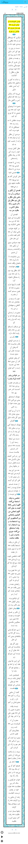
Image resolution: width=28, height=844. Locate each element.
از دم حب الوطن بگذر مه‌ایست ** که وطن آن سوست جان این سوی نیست (14, 347)
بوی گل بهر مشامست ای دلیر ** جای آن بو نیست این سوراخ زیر (14, 650)
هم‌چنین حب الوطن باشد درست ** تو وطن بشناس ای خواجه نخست (14, 682)
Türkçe (21, 6)
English (16, 6)
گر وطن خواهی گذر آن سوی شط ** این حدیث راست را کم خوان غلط (14, 365)
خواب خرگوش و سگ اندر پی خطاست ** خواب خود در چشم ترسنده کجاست (14, 786)
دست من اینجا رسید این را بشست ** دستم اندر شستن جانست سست (14, 445)
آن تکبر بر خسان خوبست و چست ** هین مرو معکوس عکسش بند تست (14, 619)
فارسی (25, 7)
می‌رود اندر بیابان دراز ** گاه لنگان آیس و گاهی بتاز (14, 97)
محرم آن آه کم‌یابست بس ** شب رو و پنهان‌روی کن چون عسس (14, 727)
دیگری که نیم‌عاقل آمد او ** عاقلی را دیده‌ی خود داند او (14, 41)
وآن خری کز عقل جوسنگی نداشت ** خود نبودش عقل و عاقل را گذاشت (14, 69)
